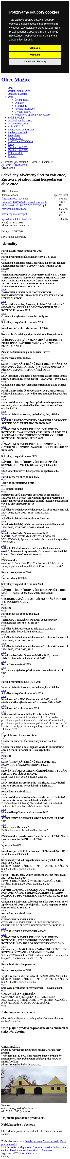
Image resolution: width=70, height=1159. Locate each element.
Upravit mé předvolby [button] (35, 61)
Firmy (11, 144)
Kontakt (12, 156)
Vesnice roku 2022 (18, 147)
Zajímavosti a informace (21, 129)
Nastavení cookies (42, 1147)
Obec (11, 87)
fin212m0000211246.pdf (15, 198)
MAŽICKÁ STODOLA (20, 141)
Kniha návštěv (15, 153)
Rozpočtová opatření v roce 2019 (32, 114)
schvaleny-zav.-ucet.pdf (14, 214)
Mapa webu (26, 1147)
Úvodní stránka (18, 1150)
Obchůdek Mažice (17, 93)
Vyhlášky (19, 102)
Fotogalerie (14, 135)
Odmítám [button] (35, 54)
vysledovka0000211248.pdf (16, 219)
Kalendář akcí (15, 126)
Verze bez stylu (51, 1141)
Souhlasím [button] (35, 48)
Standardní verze (34, 1141)
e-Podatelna (21, 105)
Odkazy (5, 1156)
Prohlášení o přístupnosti (40, 1150)
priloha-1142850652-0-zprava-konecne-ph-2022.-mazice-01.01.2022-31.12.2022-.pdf (25, 204)
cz (2, 164)
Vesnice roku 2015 (18, 150)
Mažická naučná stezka (20, 120)
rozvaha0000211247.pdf (14, 208)
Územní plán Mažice (19, 90)
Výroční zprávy (23, 111)
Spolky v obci (15, 138)
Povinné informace (25, 108)
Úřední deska (22, 99)
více (3, 253)
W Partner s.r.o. (30, 1153)
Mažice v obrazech (18, 123)
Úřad (10, 96)
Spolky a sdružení (17, 132)
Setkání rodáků (16, 117)
